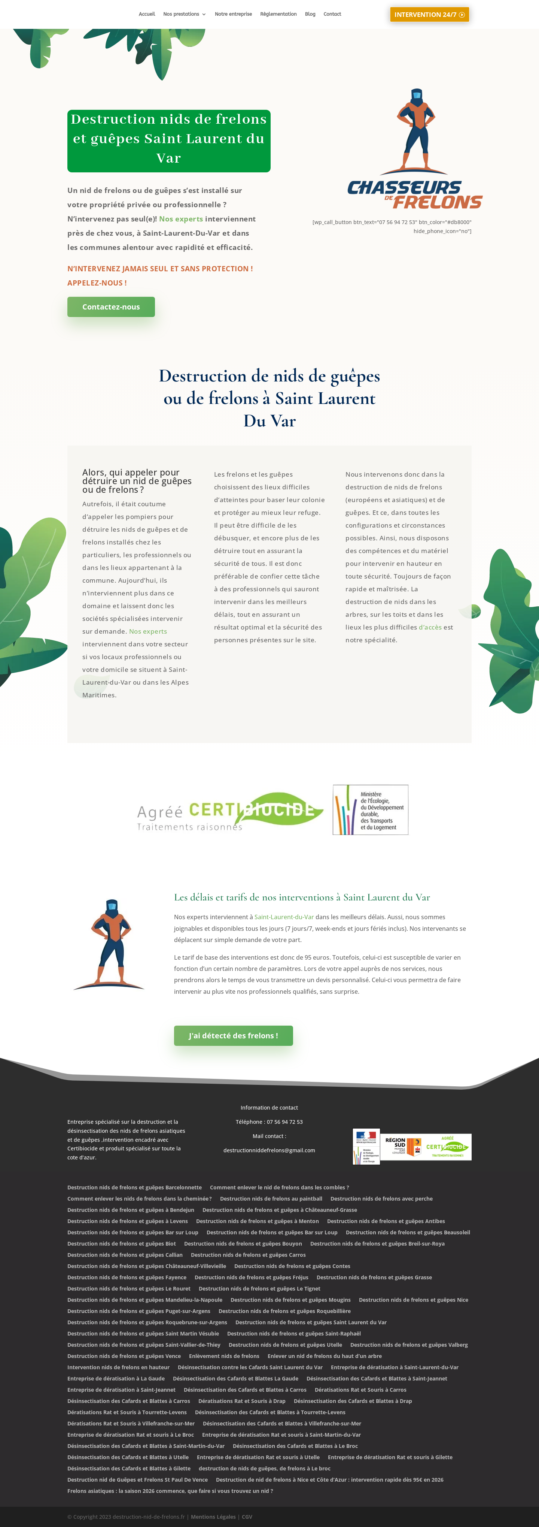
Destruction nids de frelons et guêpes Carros (248, 1255)
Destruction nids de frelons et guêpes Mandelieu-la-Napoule (144, 1300)
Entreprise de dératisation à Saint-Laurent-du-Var (395, 1368)
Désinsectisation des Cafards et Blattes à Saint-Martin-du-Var (146, 1446)
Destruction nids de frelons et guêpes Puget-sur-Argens (138, 1312)
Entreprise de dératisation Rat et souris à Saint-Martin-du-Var (281, 1435)
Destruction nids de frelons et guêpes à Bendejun (130, 1210)
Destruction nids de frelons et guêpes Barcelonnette (134, 1188)
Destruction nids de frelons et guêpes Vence (124, 1356)
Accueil (147, 14)
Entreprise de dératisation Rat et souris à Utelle (258, 1458)
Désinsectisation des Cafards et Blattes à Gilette (129, 1469)
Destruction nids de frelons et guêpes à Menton (257, 1222)
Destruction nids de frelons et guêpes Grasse (374, 1278)
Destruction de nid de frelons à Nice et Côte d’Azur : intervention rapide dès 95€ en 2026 (330, 1480)
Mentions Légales (213, 1516)
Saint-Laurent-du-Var (284, 917)
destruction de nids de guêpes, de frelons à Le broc (265, 1469)
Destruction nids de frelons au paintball (271, 1199)
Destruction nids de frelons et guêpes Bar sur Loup (132, 1233)
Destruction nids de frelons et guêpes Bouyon (243, 1244)
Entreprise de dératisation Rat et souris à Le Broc (130, 1435)
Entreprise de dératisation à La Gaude (116, 1379)
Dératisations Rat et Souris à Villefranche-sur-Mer (131, 1424)
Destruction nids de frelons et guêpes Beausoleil (408, 1233)
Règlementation (278, 14)
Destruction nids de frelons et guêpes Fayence (126, 1278)
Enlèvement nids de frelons (224, 1356)
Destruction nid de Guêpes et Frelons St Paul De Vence (137, 1480)
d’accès (430, 627)
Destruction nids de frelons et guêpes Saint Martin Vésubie (143, 1334)
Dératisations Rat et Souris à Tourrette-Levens (127, 1413)
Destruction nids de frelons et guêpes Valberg (409, 1345)
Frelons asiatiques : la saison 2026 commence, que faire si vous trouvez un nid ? (170, 1491)
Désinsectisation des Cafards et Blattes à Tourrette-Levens (270, 1413)
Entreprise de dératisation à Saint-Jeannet (121, 1390)
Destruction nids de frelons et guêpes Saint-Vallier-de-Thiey (143, 1345)
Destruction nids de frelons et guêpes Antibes (386, 1222)
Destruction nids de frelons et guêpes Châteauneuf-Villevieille (146, 1267)
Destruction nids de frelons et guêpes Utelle (285, 1345)
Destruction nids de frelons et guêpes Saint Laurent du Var (311, 1323)
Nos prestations (181, 14)
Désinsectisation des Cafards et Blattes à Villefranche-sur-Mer (282, 1424)
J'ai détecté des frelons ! (233, 1035)
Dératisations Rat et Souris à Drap (242, 1401)
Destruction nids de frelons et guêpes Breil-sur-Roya (377, 1244)
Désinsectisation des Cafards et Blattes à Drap (353, 1401)
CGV (247, 1516)
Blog (310, 14)
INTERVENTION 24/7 (425, 14)
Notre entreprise (233, 14)
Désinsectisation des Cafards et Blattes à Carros (245, 1390)
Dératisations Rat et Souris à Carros (360, 1390)
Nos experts (181, 219)
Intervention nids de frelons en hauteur (118, 1368)
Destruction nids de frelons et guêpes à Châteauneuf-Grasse (279, 1210)
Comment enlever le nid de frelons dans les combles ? (279, 1188)
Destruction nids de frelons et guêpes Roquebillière (285, 1312)
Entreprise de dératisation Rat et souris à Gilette (390, 1458)
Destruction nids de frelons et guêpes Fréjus (251, 1278)
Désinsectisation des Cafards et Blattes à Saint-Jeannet (377, 1379)
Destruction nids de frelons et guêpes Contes (292, 1267)
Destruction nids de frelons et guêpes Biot (121, 1244)
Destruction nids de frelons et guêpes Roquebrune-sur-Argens (147, 1323)
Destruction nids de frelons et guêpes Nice (413, 1300)
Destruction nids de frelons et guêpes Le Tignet (259, 1289)
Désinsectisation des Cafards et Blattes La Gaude (235, 1379)
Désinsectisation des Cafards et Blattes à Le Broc (295, 1446)
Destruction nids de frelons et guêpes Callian (125, 1255)
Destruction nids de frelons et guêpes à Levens (127, 1222)
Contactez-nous (111, 307)
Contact (332, 14)
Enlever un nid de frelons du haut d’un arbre (325, 1356)
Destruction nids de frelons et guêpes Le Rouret (129, 1289)
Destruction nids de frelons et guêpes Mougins (291, 1300)
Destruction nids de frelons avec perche (382, 1199)
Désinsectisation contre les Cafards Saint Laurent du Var (250, 1368)
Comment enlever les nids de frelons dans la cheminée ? (139, 1199)
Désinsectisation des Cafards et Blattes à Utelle (128, 1458)
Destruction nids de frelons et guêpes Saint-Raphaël (294, 1334)
